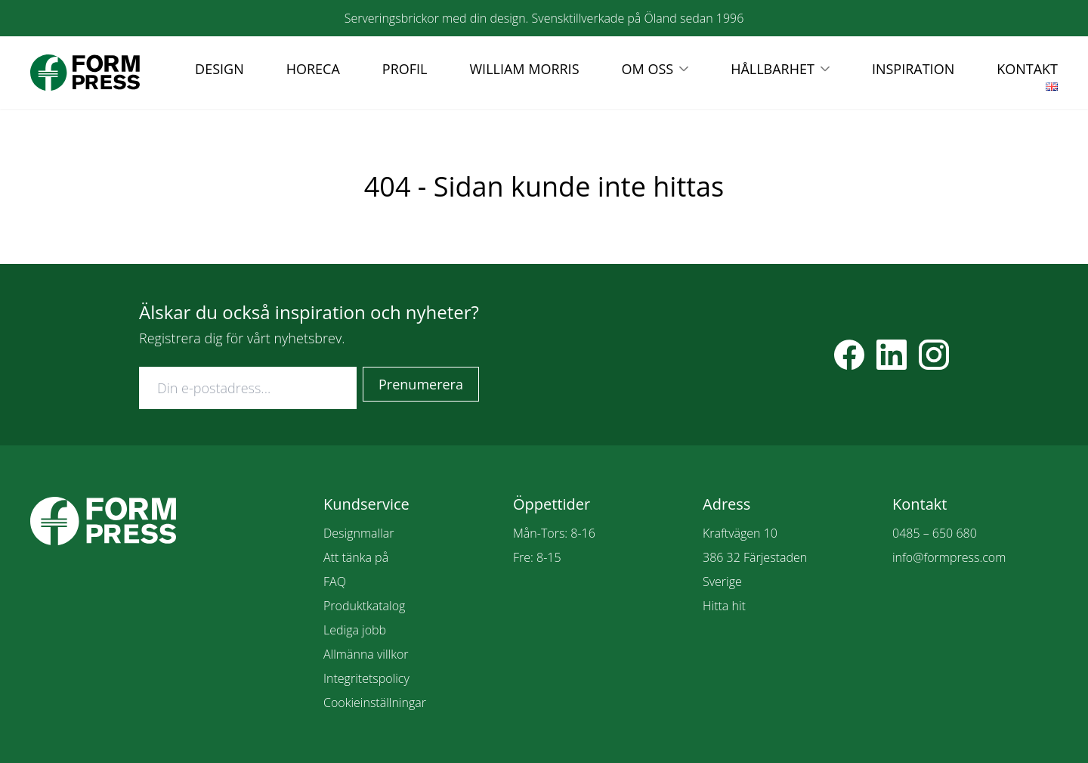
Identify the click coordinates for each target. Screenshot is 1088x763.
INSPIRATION (913, 69)
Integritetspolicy (366, 678)
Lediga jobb (354, 630)
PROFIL (405, 69)
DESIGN (219, 69)
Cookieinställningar (374, 702)
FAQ (334, 581)
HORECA (313, 69)
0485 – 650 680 (934, 533)
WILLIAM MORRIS (524, 69)
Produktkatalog (364, 605)
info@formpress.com (949, 557)
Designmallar (358, 533)
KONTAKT (1027, 69)
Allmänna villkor (366, 654)
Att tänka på (355, 557)
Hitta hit (724, 605)
